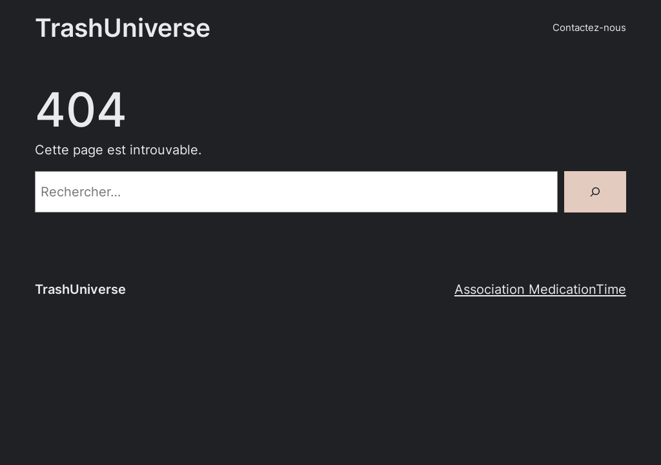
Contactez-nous (589, 28)
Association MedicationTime (540, 289)
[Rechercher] (595, 191)
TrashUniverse (122, 27)
